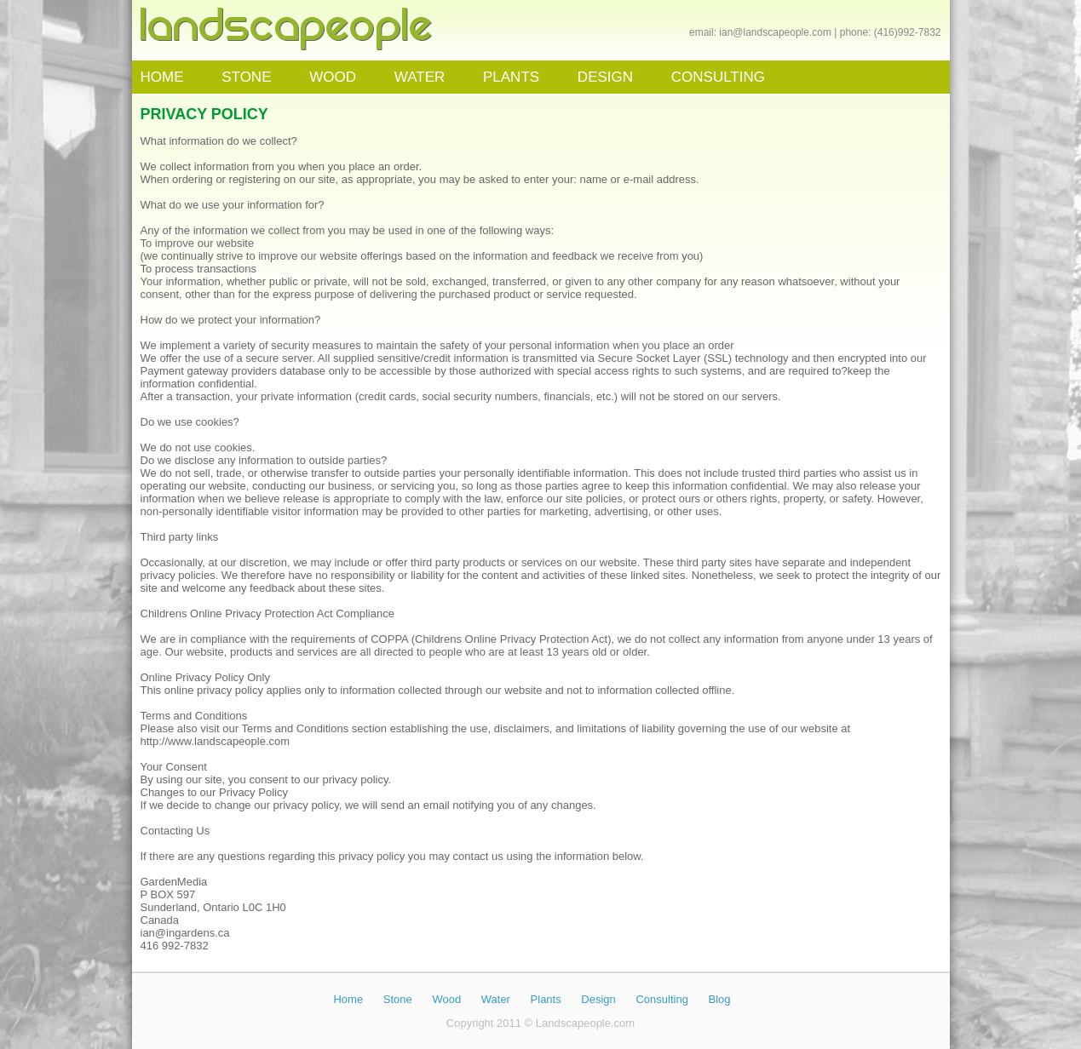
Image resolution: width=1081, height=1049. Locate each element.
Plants (546, 999)
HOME (162, 77)
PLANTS (511, 77)
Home (348, 999)
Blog (720, 999)
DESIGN (605, 77)
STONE (246, 77)
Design (598, 999)
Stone (397, 999)
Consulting (661, 999)
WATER (420, 77)
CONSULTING (718, 77)
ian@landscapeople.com (775, 32)
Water (495, 999)
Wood (446, 999)
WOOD (332, 77)
